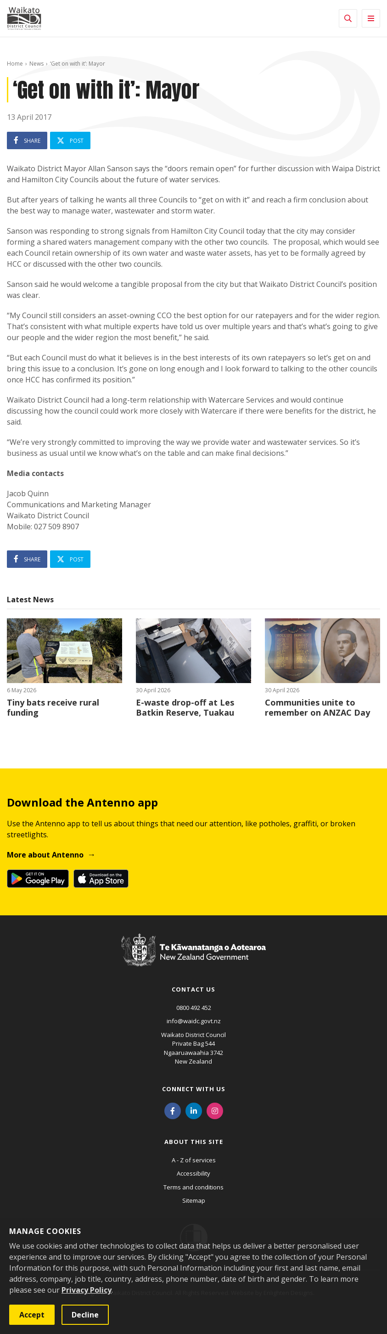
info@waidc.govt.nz (194, 1021)
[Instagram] (215, 1110)
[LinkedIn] (193, 1110)
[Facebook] (172, 1110)
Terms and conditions (193, 1187)
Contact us (193, 989)
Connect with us (193, 1089)
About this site (193, 1142)
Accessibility (193, 1173)
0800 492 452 (193, 1007)
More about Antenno (45, 855)
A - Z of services (194, 1160)
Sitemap (193, 1200)
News (36, 63)
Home (15, 63)
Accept (32, 1315)
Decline (85, 1315)
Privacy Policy (87, 1290)
